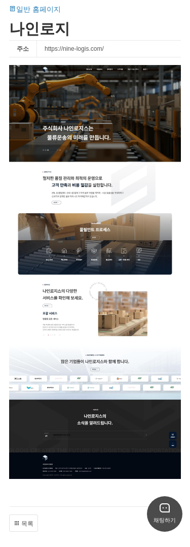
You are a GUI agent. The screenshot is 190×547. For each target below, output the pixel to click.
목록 (23, 523)
